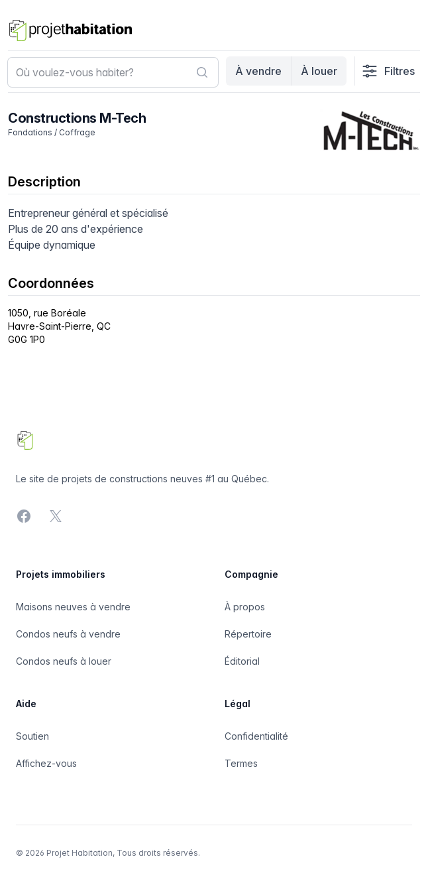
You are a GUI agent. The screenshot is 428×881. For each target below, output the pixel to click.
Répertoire (248, 634)
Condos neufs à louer (63, 661)
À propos (245, 606)
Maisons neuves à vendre (73, 606)
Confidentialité (256, 736)
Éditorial (242, 661)
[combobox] (113, 72)
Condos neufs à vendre (68, 634)
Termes (241, 763)
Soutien (32, 736)
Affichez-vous (46, 763)
